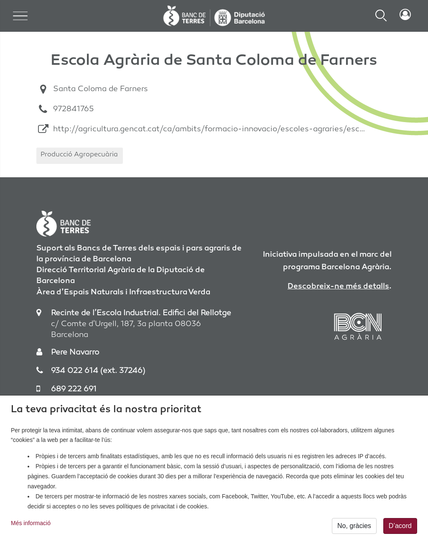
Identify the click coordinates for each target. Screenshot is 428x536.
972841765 (73, 109)
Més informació (31, 529)
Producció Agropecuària (79, 154)
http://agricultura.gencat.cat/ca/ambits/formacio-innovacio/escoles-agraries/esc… (209, 129)
